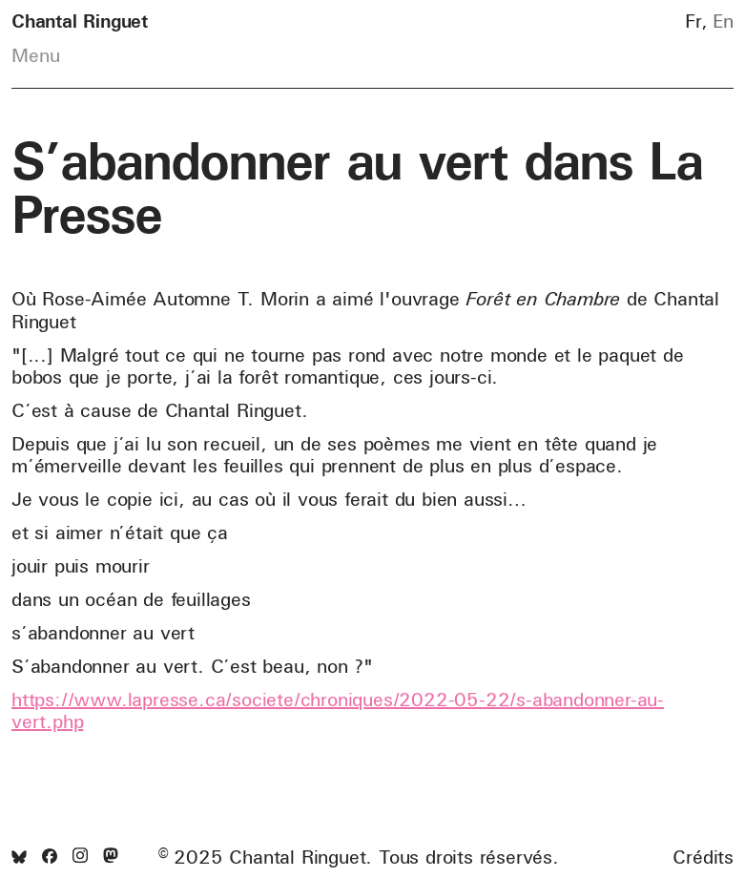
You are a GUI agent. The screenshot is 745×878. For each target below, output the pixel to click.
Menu (35, 55)
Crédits (703, 857)
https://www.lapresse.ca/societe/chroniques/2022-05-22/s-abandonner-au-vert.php (337, 710)
